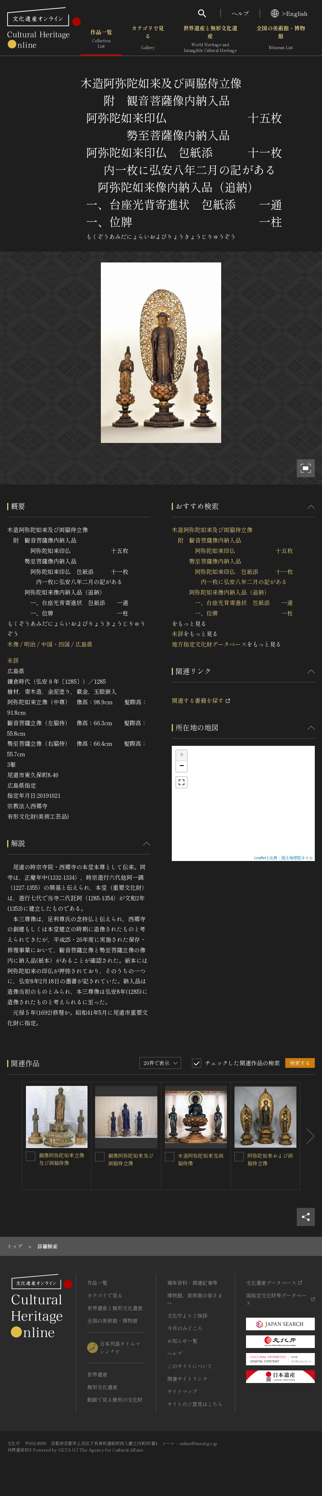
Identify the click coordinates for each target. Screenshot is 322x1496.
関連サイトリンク (187, 1378)
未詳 (13, 660)
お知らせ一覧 (182, 1340)
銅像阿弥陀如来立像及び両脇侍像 (61, 1159)
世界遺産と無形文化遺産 (210, 39)
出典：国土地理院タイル (291, 858)
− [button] (181, 766)
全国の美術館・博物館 (280, 39)
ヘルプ (240, 13)
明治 (30, 644)
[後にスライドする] (307, 1136)
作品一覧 (101, 39)
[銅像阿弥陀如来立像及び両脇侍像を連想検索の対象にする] (30, 1156)
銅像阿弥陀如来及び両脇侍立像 (130, 1159)
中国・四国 (55, 644)
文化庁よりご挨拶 (187, 1315)
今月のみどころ (184, 1328)
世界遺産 (97, 1374)
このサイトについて (190, 1366)
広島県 (84, 644)
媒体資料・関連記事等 (192, 1282)
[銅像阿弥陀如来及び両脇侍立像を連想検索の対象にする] (99, 1156)
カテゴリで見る (147, 39)
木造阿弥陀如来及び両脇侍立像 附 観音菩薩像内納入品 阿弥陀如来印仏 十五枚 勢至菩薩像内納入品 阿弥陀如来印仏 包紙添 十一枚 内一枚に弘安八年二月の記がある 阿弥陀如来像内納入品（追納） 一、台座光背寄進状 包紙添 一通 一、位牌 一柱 (232, 571)
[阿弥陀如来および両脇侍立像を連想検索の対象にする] (239, 1156)
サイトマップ (182, 1391)
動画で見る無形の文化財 (115, 1399)
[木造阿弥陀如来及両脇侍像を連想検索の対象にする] (169, 1156)
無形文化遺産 (102, 1387)
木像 (13, 644)
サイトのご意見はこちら (195, 1404)
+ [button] (181, 755)
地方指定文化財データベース (209, 644)
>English (289, 13)
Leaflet (260, 858)
